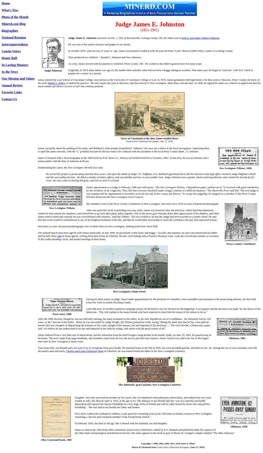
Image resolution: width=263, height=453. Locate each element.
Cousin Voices (11, 51)
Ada (59, 235)
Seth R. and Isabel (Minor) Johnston (200, 37)
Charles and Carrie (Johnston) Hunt (84, 351)
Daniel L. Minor (56, 83)
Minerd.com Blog (14, 24)
